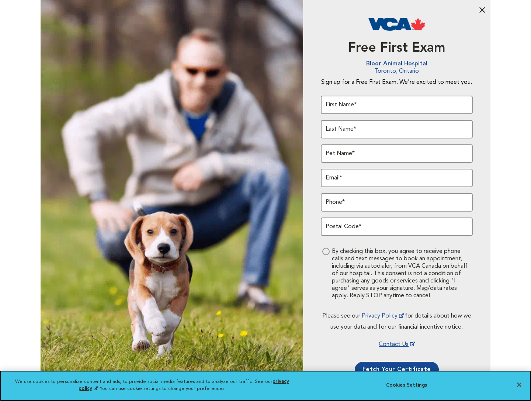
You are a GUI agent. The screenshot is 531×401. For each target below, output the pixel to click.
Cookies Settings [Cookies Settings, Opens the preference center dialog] (406, 385)
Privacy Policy (380, 316)
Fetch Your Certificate (396, 370)
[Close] (519, 385)
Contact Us (394, 344)
